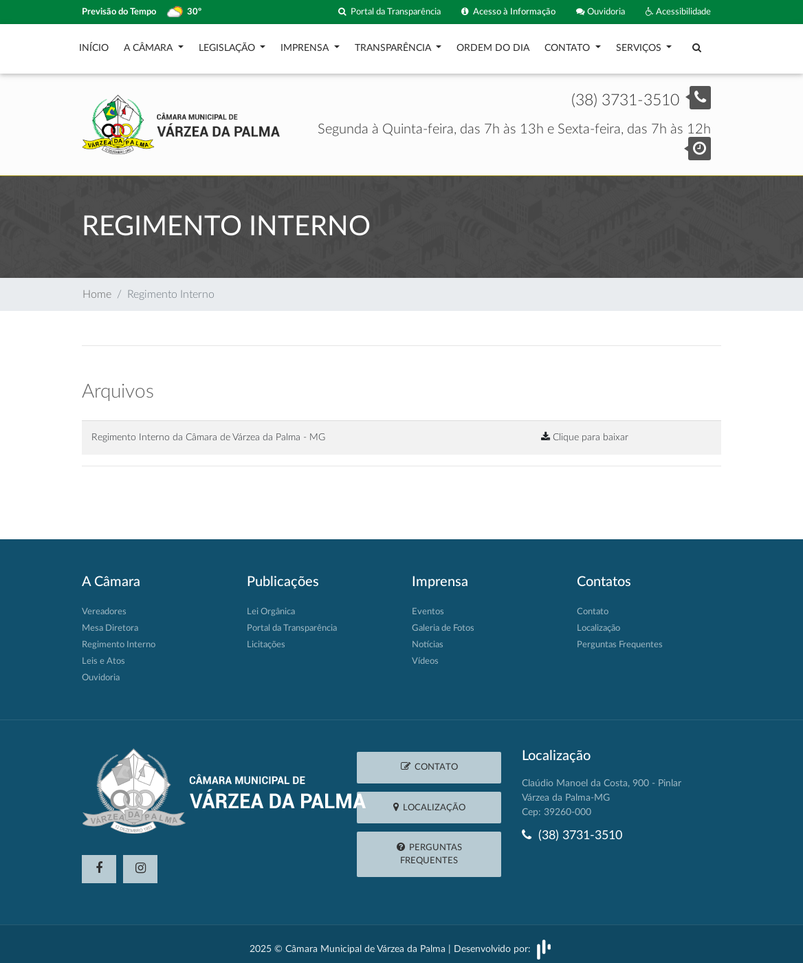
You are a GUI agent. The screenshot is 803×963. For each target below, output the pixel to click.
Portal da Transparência (389, 12)
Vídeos (425, 654)
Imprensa (305, 45)
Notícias (427, 638)
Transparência (394, 45)
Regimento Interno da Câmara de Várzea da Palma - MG (208, 430)
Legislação (228, 45)
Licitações (266, 638)
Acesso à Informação (508, 12)
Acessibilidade (678, 12)
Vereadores (104, 604)
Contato (568, 45)
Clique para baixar (584, 430)
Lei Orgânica (271, 604)
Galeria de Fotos (443, 621)
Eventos (428, 604)
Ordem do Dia (492, 45)
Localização (598, 621)
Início (94, 45)
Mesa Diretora (110, 621)
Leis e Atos (103, 654)
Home (96, 287)
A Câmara (149, 45)
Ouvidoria (600, 12)
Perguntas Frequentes (620, 638)
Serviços (640, 45)
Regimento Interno (118, 638)
